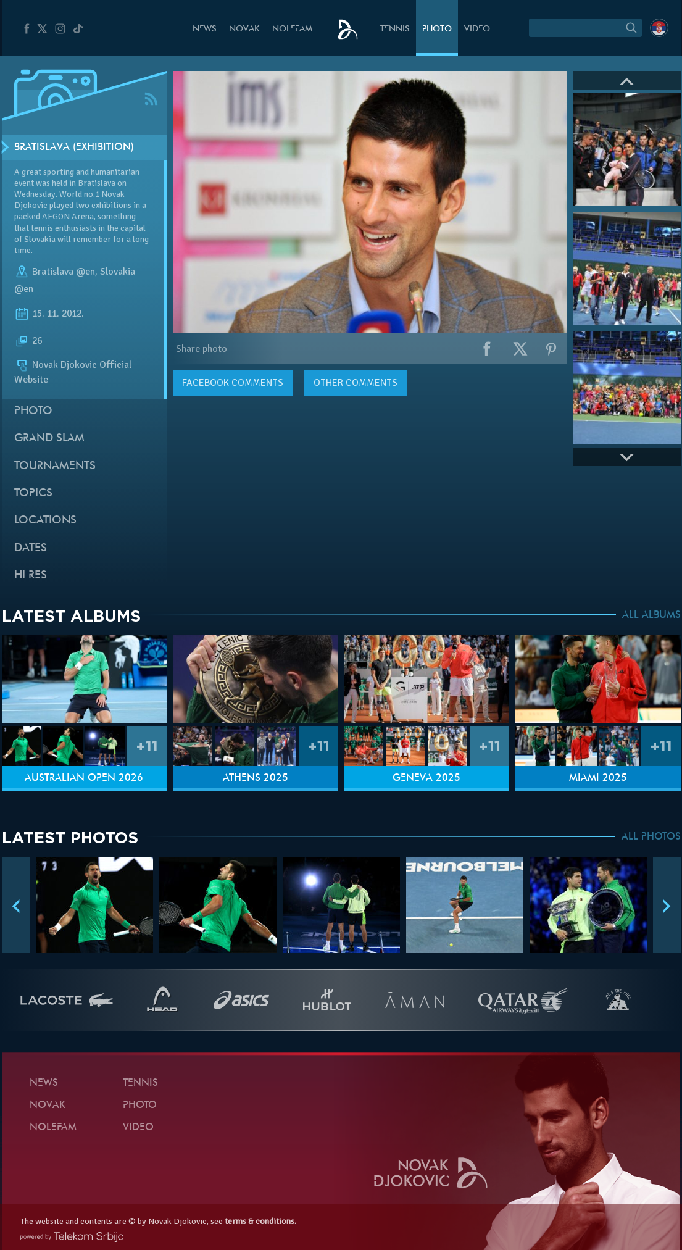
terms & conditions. (260, 1221)
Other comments (355, 383)
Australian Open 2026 (84, 778)
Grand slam (49, 438)
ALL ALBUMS (651, 615)
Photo (437, 29)
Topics (33, 493)
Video (477, 29)
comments (232, 383)
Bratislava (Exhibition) (74, 147)
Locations (45, 521)
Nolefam (292, 29)
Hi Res (30, 575)
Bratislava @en (63, 271)
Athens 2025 (255, 778)
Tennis (395, 29)
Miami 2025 (598, 778)
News (205, 29)
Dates (30, 548)
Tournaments (55, 466)
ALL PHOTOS (651, 837)
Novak (244, 29)
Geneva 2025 (426, 778)
